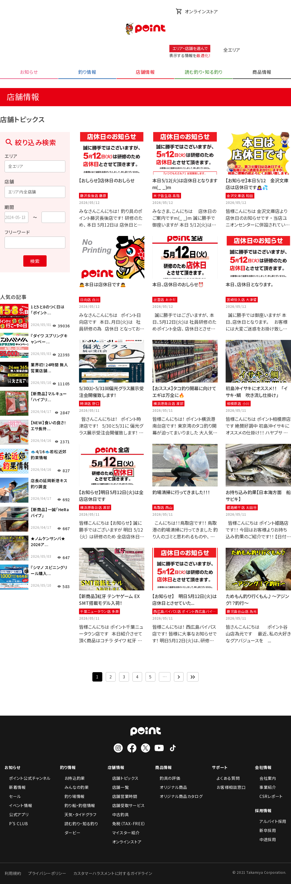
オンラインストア (197, 11)
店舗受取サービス (126, 805)
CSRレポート (269, 796)
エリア (11, 156)
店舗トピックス (123, 778)
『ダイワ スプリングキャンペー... (49, 338)
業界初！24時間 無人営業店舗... (49, 367)
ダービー (70, 832)
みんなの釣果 (74, 787)
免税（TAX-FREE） (127, 823)
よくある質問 (226, 778)
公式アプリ (17, 814)
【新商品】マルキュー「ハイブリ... (49, 396)
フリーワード (17, 232)
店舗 (9, 181)
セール (13, 796)
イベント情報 (18, 805)
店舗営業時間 (122, 796)
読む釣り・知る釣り (79, 823)
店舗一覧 (118, 787)
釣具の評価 (167, 778)
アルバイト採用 (270, 821)
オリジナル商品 (171, 787)
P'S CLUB (16, 823)
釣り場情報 (72, 796)
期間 (9, 207)
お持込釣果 (72, 778)
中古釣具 (118, 814)
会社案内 (265, 778)
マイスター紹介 (124, 832)
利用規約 (13, 873)
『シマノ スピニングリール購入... (49, 570)
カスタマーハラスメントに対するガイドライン (112, 873)
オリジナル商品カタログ (179, 796)
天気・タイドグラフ (78, 814)
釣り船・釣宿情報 (77, 805)
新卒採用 (265, 830)
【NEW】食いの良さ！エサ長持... (48, 425)
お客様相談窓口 (229, 787)
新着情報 (15, 787)
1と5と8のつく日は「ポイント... (48, 309)
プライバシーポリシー (47, 873)
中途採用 (265, 839)
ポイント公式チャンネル (28, 778)
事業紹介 (265, 787)
